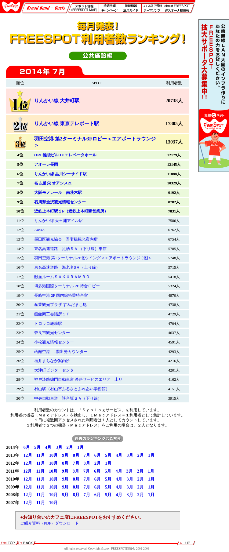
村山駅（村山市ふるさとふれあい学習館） (72, 389)
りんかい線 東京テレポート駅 (66, 123)
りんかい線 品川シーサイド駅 (60, 174)
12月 (28, 455)
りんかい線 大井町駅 (56, 100)
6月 (27, 447)
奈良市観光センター (52, 333)
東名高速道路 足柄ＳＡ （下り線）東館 (70, 249)
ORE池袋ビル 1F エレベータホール (65, 155)
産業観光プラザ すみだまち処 (60, 305)
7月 (87, 455)
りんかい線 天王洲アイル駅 (58, 221)
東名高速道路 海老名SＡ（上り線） (67, 267)
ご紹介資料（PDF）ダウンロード (49, 523)
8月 (76, 455)
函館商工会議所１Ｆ (52, 314)
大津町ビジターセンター (56, 370)
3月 (59, 447)
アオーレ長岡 (46, 164)
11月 (40, 455)
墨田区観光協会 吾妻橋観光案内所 (66, 239)
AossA (39, 230)
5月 (37, 447)
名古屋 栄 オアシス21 (53, 183)
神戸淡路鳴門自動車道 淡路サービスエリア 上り (78, 379)
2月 (70, 447)
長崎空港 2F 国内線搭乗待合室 (61, 295)
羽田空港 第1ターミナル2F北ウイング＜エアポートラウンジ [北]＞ (93, 258)
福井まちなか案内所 (52, 361)
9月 (65, 455)
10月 (53, 455)
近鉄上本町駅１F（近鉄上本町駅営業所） (71, 211)
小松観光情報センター (54, 342)
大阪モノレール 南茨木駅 (58, 193)
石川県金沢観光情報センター (60, 202)
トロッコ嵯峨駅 (48, 323)
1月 (80, 447)
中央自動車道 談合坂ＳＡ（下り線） (68, 398)
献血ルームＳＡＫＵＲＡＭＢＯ (62, 277)
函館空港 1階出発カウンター (61, 352)
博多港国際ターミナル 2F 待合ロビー (67, 286)
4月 (48, 447)
